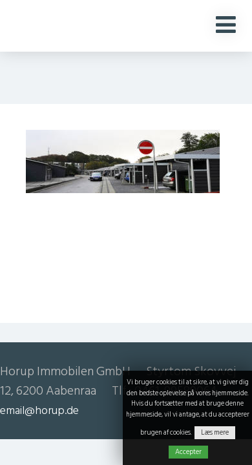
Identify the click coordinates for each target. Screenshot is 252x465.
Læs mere (215, 433)
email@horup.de (39, 410)
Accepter (188, 452)
